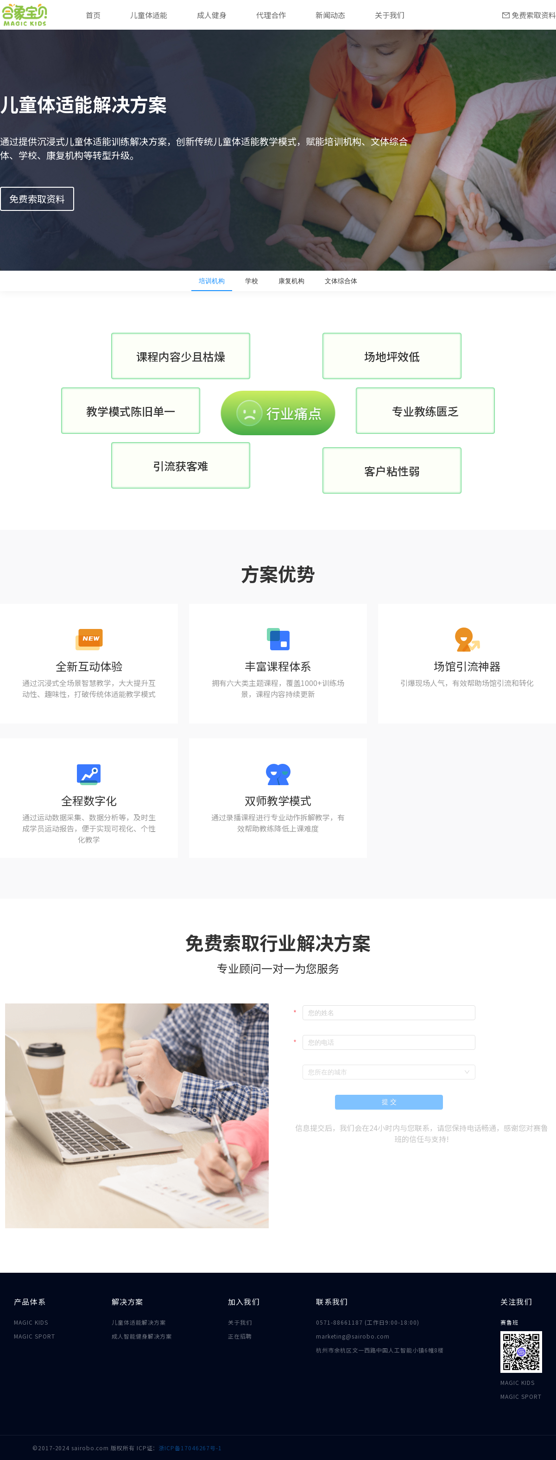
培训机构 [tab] (212, 281)
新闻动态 (330, 14)
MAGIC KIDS (31, 1322)
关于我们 (389, 14)
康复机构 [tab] (291, 281)
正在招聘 (240, 1336)
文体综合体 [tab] (341, 281)
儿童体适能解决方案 (139, 1322)
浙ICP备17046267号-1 (190, 1448)
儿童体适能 (148, 14)
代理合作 (271, 14)
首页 (93, 14)
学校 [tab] (251, 281)
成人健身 (212, 14)
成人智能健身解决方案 (142, 1336)
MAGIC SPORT (34, 1336)
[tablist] (278, 281)
